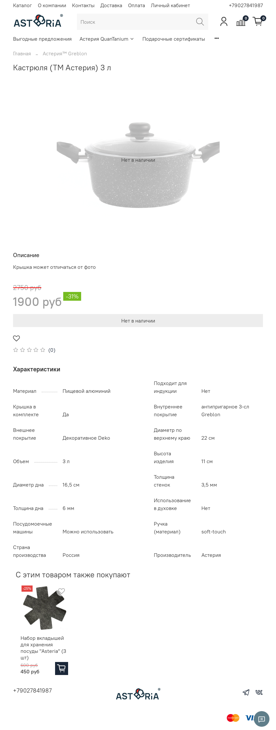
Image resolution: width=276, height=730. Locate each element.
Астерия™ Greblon (65, 53)
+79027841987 (246, 5)
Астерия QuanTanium (107, 38)
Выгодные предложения (42, 38)
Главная (22, 53)
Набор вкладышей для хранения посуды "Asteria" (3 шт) (42, 650)
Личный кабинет (170, 5)
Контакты (83, 5)
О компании (52, 5)
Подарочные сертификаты (173, 38)
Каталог (22, 5)
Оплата (136, 5)
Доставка (111, 5)
